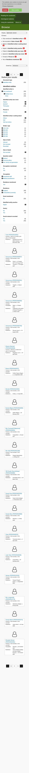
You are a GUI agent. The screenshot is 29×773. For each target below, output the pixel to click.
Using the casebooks (7, 22)
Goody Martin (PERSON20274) (14, 619)
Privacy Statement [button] (7, 6)
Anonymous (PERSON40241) (14, 280)
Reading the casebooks (8, 15)
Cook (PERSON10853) (12, 234)
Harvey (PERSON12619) (12, 575)
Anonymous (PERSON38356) (14, 300)
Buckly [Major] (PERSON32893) (14, 408)
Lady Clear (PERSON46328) (13, 555)
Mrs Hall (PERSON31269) (13, 450)
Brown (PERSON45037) (12, 368)
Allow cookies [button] (15, 10)
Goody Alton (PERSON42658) (14, 514)
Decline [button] (5, 10)
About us (18, 22)
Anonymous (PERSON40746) (14, 325)
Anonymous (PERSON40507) (14, 256)
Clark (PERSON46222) (12, 534)
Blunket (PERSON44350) (13, 389)
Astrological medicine (7, 19)
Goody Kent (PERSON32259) (14, 493)
